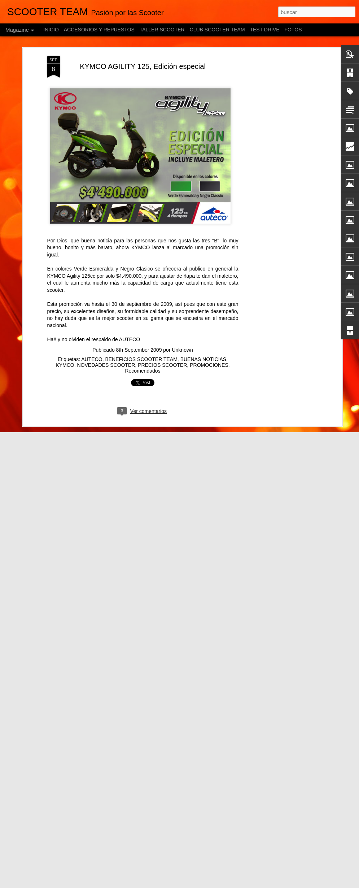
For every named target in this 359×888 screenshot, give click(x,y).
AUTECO (91, 359)
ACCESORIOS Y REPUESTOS (99, 29)
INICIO (51, 29)
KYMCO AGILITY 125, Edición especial (143, 66)
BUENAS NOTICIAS (203, 359)
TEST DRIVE (264, 29)
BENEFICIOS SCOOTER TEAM (141, 359)
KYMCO (65, 365)
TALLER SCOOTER (162, 29)
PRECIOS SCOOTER (162, 365)
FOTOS (293, 29)
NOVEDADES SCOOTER (106, 365)
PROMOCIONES (209, 365)
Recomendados (142, 371)
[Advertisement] (278, 105)
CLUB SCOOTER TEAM (217, 29)
